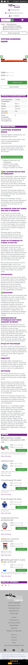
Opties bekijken (14, 87)
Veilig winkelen (14, 626)
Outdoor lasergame (14, 603)
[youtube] (5, 1)
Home (3, 24)
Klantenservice (14, 621)
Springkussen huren (14, 606)
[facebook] (2, 1)
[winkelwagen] (22, 20)
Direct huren (17, 83)
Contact (14, 618)
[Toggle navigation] (26, 20)
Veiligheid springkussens (14, 631)
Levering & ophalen (14, 623)
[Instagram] (23, 651)
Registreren (23, 1)
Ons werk (14, 641)
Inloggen (16, 1)
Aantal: (3, 79)
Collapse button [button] (26, 661)
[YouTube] (14, 651)
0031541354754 (14, 10)
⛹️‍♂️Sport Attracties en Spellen (12, 26)
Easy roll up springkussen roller (14, 646)
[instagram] (8, 1)
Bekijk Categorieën (14, 33)
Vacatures (14, 629)
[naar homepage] (14, 6)
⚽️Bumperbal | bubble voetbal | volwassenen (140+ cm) (13, 441)
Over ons (14, 635)
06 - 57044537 (14, 16)
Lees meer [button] (5, 658)
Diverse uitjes (14, 614)
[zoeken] (12, 20)
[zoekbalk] (6, 20)
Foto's (14, 643)
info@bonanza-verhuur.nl (14, 13)
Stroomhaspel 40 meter (11, 500)
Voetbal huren (7, 462)
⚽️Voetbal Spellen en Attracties (12, 27)
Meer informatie (6, 457)
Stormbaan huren (14, 609)
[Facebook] (5, 651)
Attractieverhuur (11, 24)
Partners (14, 638)
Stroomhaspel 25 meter (11, 481)
